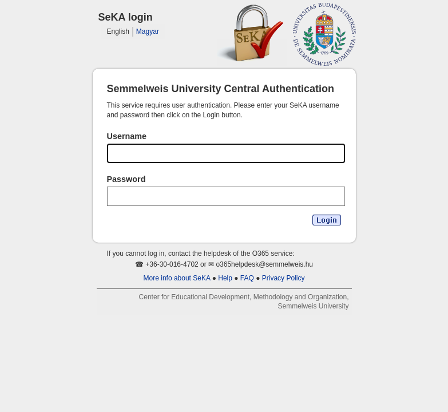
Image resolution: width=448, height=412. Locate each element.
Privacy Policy (283, 278)
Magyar (147, 31)
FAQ (247, 278)
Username (127, 136)
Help (225, 278)
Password (126, 179)
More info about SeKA (177, 278)
